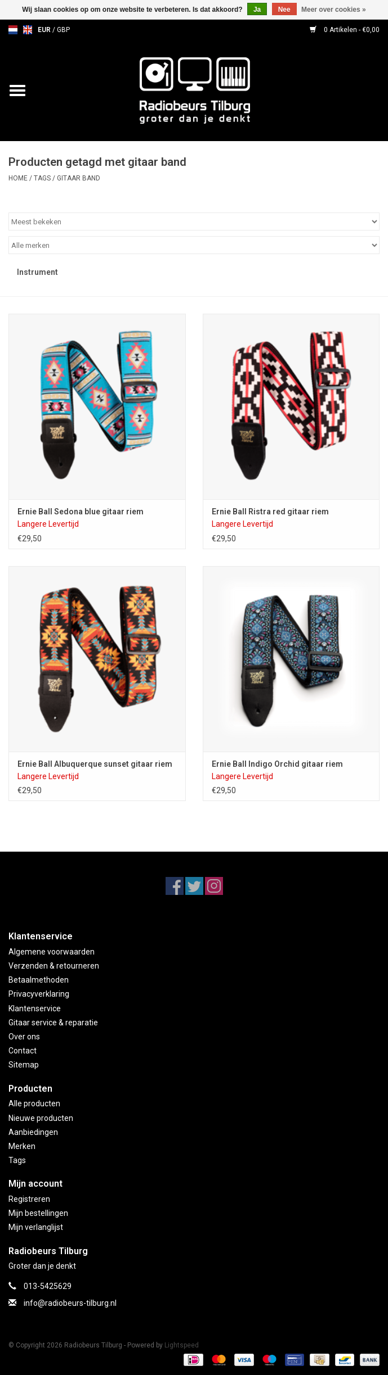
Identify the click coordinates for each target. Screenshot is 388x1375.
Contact (22, 1050)
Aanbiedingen (33, 1132)
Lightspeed (181, 1345)
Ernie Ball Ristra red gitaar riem (270, 511)
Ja (257, 9)
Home (18, 178)
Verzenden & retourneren (53, 965)
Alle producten (34, 1103)
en (27, 29)
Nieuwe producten (40, 1118)
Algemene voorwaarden (51, 951)
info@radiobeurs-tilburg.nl (70, 1303)
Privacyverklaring (38, 993)
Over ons (24, 1036)
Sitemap (23, 1064)
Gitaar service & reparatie (53, 1022)
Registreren (29, 1199)
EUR (45, 30)
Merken (21, 1146)
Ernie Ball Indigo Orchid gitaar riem (277, 763)
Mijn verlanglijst (35, 1227)
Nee (284, 9)
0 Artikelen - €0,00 (345, 30)
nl (12, 29)
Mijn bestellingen (38, 1213)
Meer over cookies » (333, 9)
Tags (42, 178)
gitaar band (78, 178)
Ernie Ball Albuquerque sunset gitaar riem (94, 763)
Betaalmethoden (38, 979)
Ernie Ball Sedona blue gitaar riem (80, 511)
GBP (63, 30)
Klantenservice (34, 1008)
